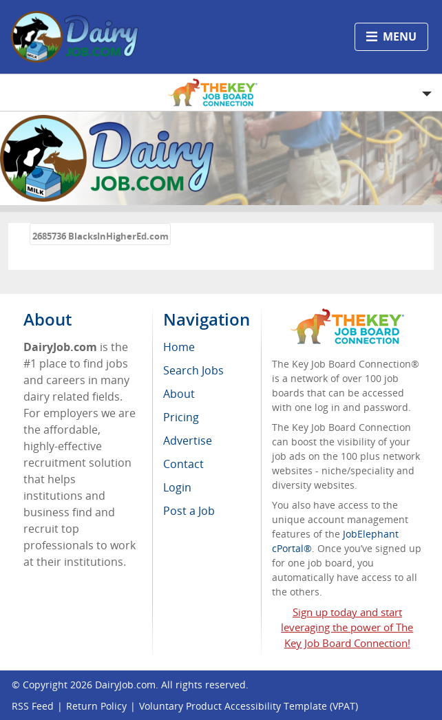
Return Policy (96, 705)
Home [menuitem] (179, 346)
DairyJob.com (125, 684)
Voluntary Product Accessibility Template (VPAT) (248, 705)
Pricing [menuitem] (181, 417)
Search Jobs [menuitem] (193, 370)
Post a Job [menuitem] (189, 510)
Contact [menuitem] (183, 464)
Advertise (187, 440)
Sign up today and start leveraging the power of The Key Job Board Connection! (347, 627)
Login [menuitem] (177, 487)
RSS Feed (33, 705)
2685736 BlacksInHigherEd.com (100, 236)
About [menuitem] (179, 393)
